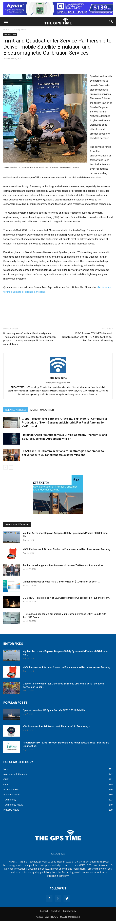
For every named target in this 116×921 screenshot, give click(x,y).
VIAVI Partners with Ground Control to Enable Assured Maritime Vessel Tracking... (67, 549)
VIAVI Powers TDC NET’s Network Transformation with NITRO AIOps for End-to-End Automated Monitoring (87, 337)
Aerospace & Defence (17, 524)
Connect (44, 911)
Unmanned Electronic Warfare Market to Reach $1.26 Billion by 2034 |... (61, 581)
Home (6, 29)
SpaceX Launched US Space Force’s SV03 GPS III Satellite (54, 710)
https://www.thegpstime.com (58, 383)
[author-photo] (58, 373)
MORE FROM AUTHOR (42, 409)
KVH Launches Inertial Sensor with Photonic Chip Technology (56, 726)
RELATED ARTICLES (15, 409)
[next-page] (11, 467)
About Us (55, 911)
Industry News (19, 29)
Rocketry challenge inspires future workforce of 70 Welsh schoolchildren (63, 565)
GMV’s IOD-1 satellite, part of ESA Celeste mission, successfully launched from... (67, 597)
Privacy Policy (69, 911)
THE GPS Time (58, 377)
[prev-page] (5, 467)
